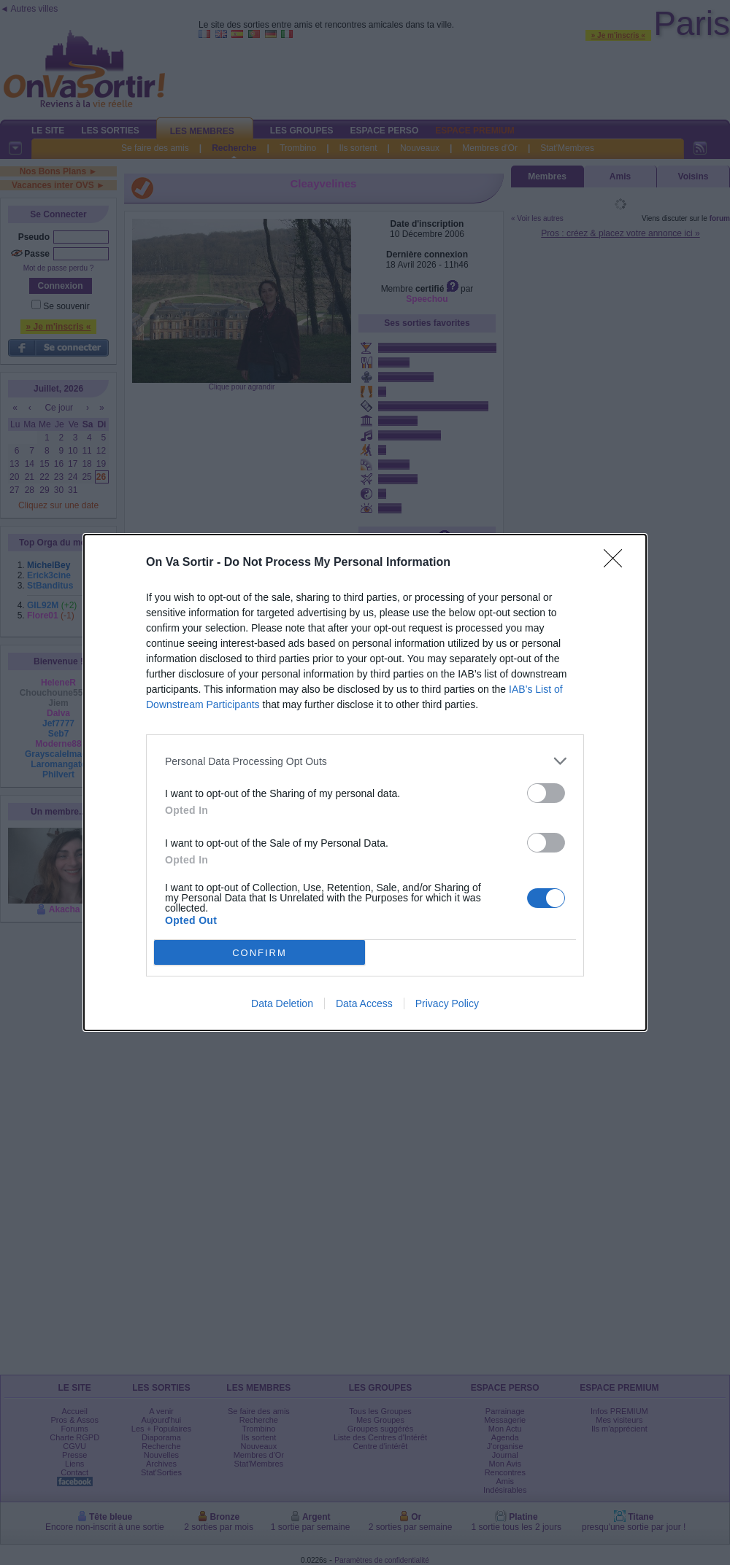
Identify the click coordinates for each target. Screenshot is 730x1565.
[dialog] (365, 782)
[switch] (546, 793)
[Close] (617, 563)
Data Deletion (282, 1003)
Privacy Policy (447, 1003)
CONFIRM (259, 952)
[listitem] (365, 761)
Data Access (364, 1003)
